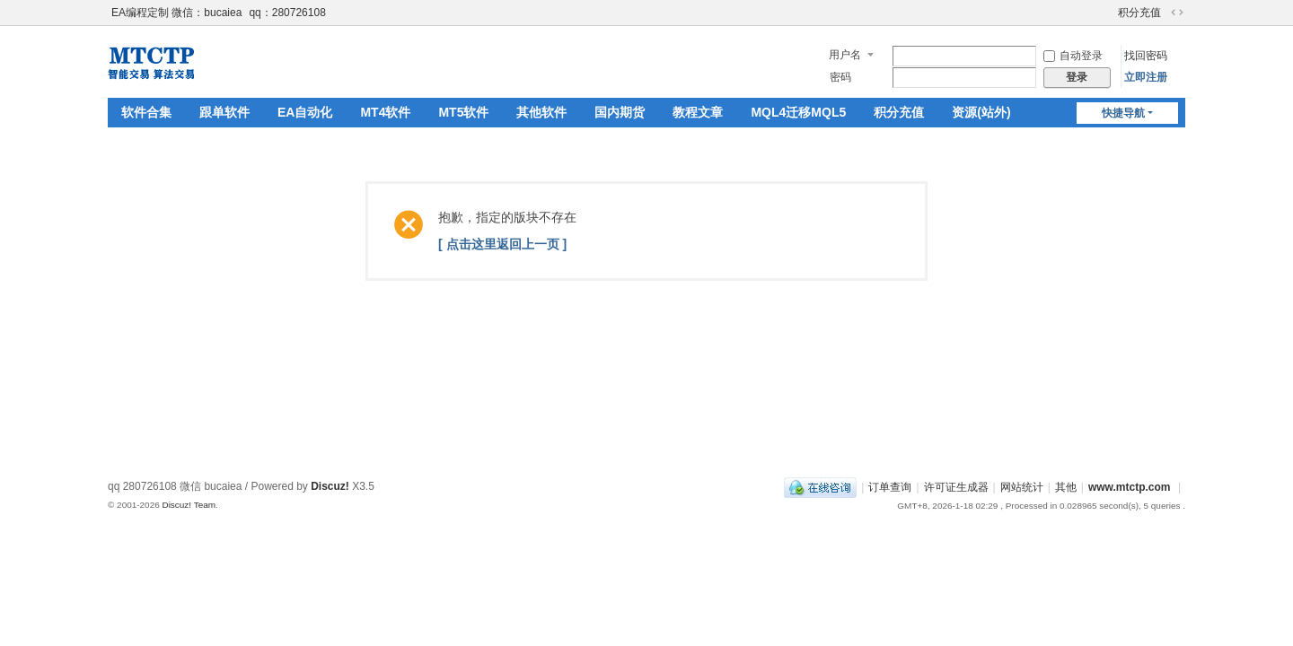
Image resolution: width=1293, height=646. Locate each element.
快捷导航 (1123, 113)
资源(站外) (981, 112)
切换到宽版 (1177, 12)
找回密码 (1145, 55)
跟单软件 (224, 112)
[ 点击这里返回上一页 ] (502, 244)
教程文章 (698, 112)
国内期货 (619, 112)
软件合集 (146, 112)
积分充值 (1139, 12)
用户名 (845, 54)
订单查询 (889, 487)
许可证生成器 (956, 487)
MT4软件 (385, 112)
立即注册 (1145, 77)
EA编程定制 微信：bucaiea (176, 12)
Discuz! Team (189, 505)
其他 (1066, 487)
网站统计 (1021, 487)
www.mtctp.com (1129, 487)
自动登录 (1073, 55)
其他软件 (541, 112)
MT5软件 (463, 112)
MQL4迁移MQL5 (798, 112)
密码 (840, 77)
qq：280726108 (287, 12)
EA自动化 (304, 112)
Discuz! (330, 486)
